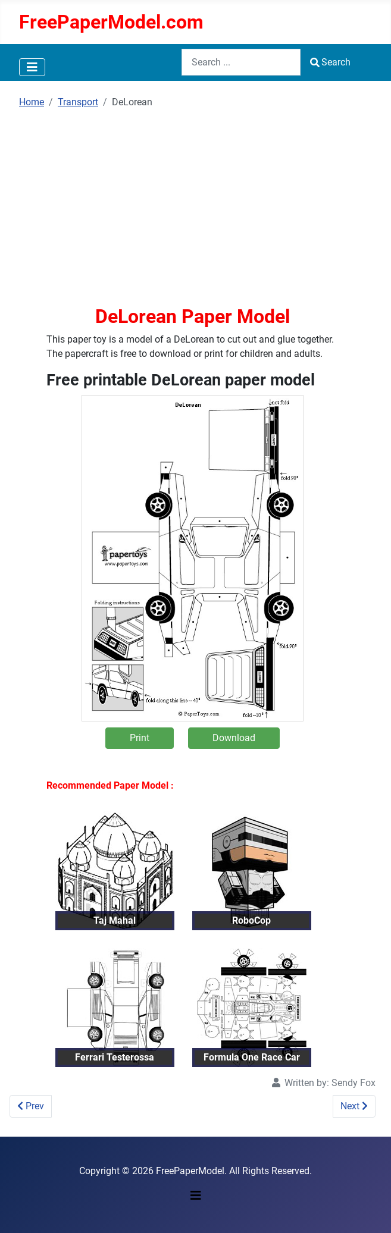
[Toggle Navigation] (32, 67)
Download (233, 737)
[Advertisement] (192, 206)
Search (330, 62)
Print (139, 737)
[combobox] (241, 62)
